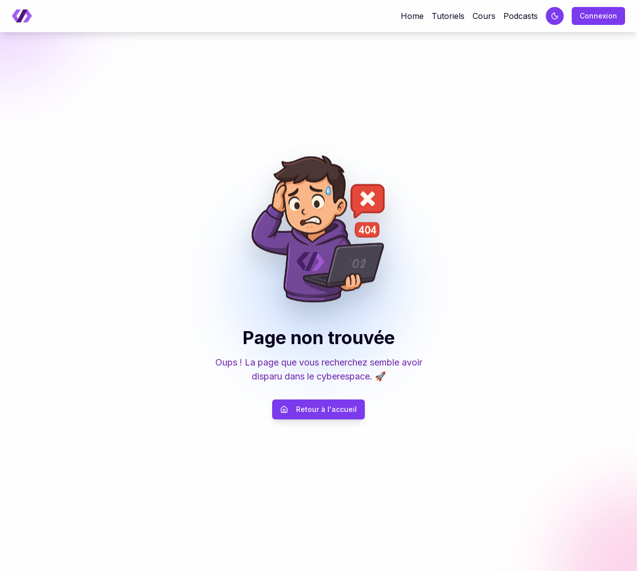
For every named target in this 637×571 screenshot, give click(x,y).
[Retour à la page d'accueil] (22, 16)
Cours (484, 16)
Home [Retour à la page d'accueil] (412, 16)
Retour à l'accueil (318, 409)
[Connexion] (598, 16)
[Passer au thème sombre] (555, 16)
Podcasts (520, 16)
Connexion (598, 15)
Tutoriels (448, 16)
